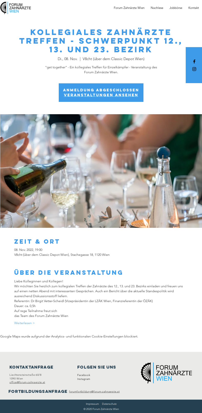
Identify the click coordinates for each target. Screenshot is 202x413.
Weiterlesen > (24, 323)
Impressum (92, 403)
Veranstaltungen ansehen (101, 95)
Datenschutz (109, 403)
